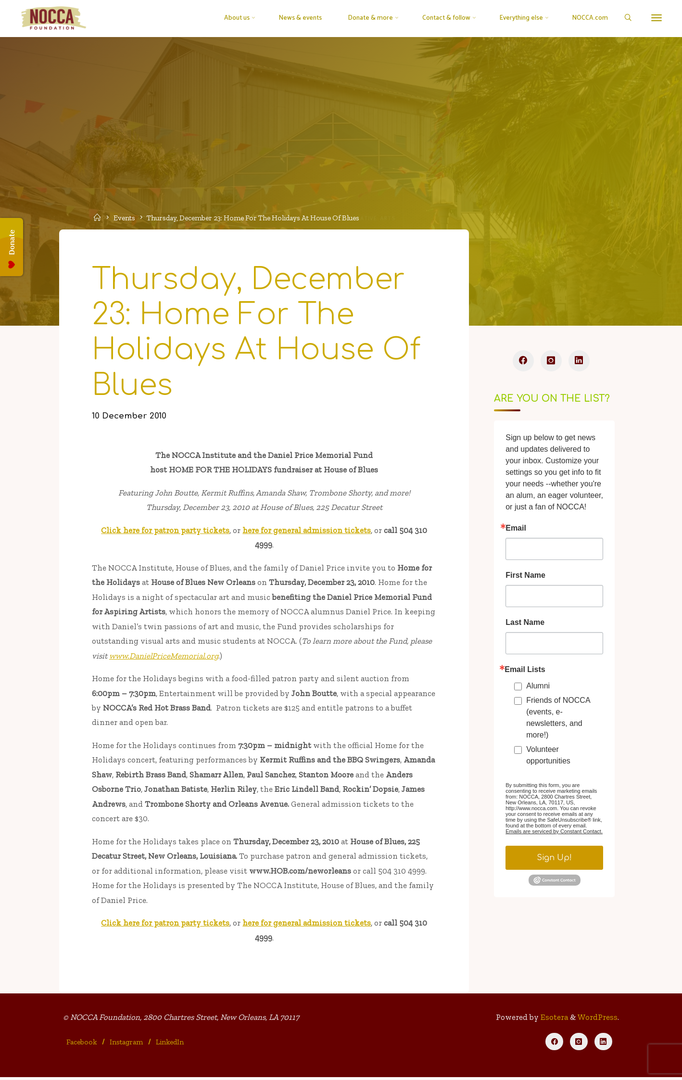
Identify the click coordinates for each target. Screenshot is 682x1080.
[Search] (627, 18)
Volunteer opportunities (548, 756)
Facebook (82, 1045)
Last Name (524, 623)
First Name (525, 576)
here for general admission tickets (306, 531)
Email (515, 529)
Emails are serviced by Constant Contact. (554, 832)
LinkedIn (170, 1045)
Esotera (553, 1020)
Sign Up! (554, 858)
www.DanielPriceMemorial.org (164, 656)
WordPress (598, 1020)
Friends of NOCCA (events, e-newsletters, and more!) (558, 718)
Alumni (538, 687)
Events (124, 218)
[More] (656, 18)
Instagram (126, 1045)
